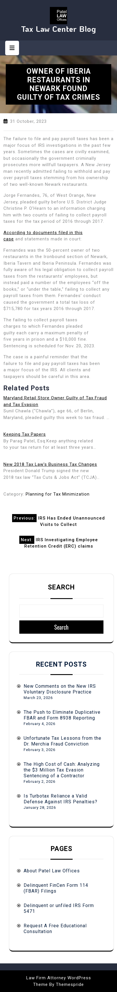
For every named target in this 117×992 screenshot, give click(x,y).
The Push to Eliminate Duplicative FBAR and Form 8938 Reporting (62, 715)
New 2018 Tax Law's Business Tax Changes (50, 464)
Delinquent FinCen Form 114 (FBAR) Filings (56, 888)
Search (61, 587)
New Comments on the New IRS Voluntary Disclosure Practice (60, 689)
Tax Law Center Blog (58, 29)
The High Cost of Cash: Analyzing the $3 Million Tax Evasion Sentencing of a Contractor (62, 769)
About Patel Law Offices (52, 871)
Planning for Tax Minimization (58, 494)
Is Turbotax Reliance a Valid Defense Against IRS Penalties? (60, 798)
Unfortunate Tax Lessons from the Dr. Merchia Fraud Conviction (62, 741)
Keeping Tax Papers (24, 434)
